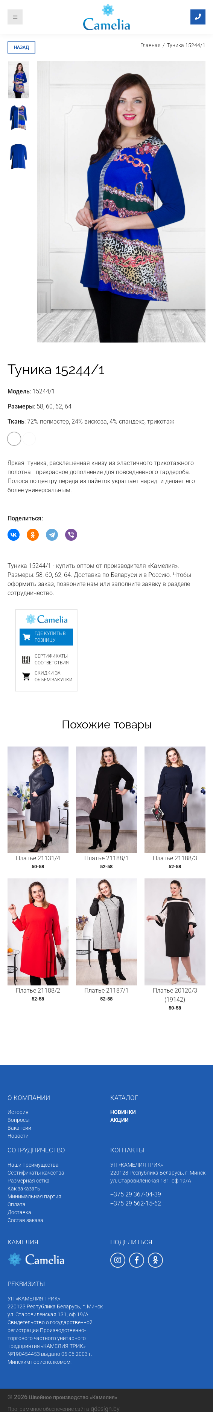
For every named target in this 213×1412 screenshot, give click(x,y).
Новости (18, 1136)
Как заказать (24, 1189)
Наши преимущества (33, 1165)
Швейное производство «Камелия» (73, 1397)
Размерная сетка (29, 1181)
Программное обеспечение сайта (48, 1409)
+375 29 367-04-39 (135, 1194)
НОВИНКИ (123, 1112)
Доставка (19, 1212)
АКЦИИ (119, 1120)
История (18, 1112)
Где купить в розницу (50, 637)
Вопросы (19, 1120)
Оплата (17, 1204)
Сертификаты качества (36, 1173)
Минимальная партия (34, 1196)
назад (21, 47)
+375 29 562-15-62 (135, 1203)
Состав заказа (25, 1220)
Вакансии (19, 1128)
